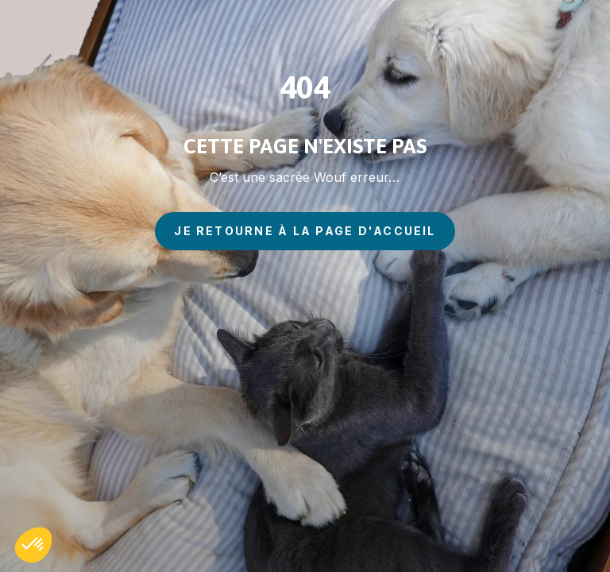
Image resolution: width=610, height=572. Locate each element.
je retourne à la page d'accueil (304, 231)
